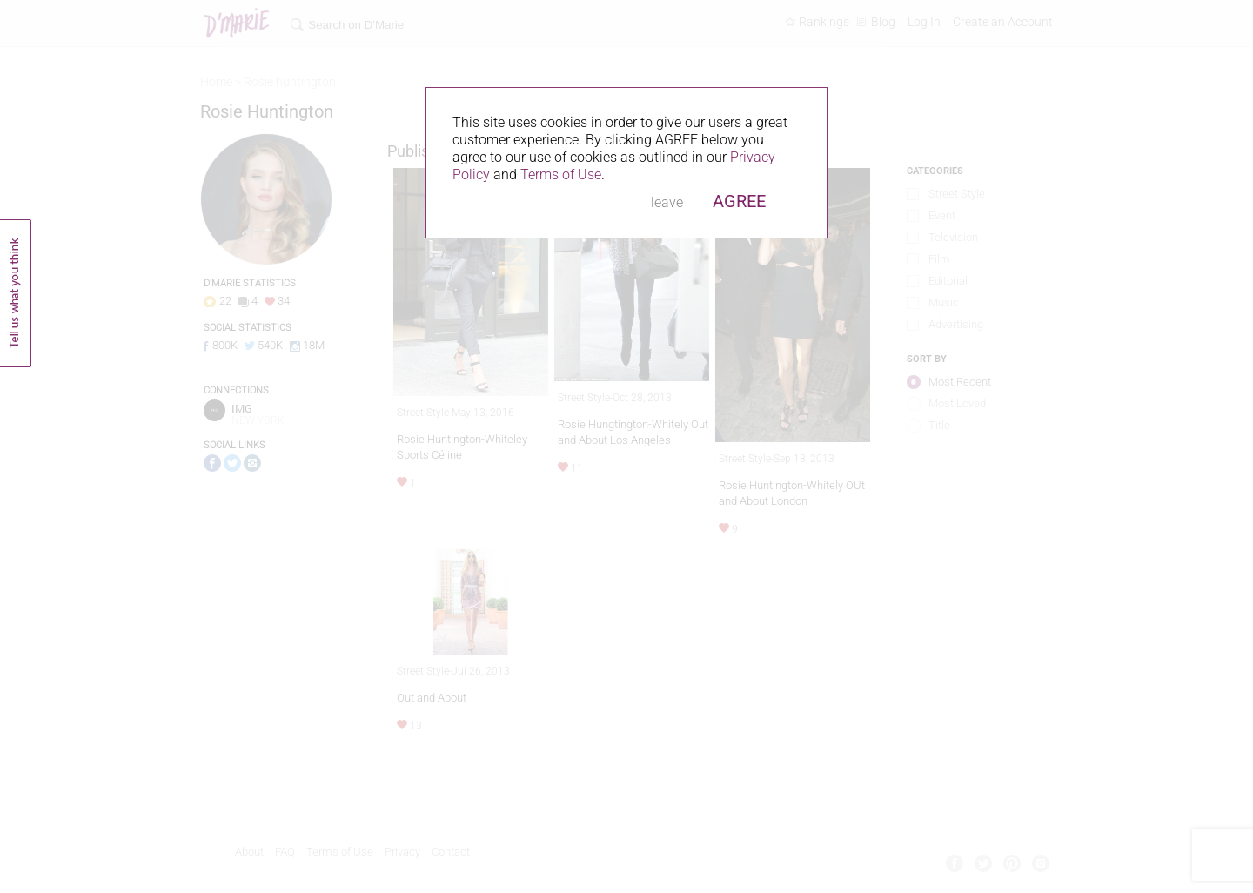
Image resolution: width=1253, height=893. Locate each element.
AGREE (739, 201)
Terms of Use (560, 174)
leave (667, 202)
